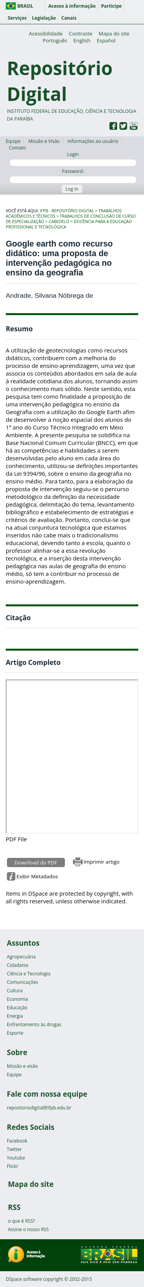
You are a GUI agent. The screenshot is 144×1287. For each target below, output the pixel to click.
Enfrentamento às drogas (34, 1024)
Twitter (14, 1149)
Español (106, 40)
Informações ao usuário (93, 141)
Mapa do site (114, 33)
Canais (69, 18)
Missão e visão (22, 1066)
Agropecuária (21, 956)
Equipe (13, 141)
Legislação (44, 18)
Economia (17, 999)
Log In (72, 189)
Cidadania (17, 965)
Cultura (15, 990)
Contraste (81, 33)
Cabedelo (59, 221)
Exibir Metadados (37, 876)
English (81, 40)
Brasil (25, 6)
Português (55, 40)
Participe (111, 6)
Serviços (17, 18)
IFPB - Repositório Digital (67, 210)
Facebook (17, 1141)
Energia (15, 1016)
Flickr (12, 1166)
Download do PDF (36, 862)
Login (73, 158)
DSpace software (24, 1279)
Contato (17, 147)
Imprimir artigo (101, 861)
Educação (17, 1007)
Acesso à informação (72, 6)
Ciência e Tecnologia (28, 973)
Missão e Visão (44, 141)
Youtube (16, 1157)
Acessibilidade (46, 33)
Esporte (15, 1033)
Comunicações (22, 982)
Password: (73, 175)
